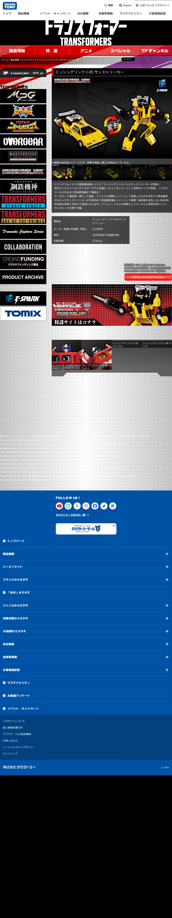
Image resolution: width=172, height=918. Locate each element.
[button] (56, 120)
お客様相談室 (11, 602)
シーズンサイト (13, 499)
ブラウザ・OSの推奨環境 (17, 666)
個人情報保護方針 (13, 659)
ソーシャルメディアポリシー (19, 679)
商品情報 (15, 59)
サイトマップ (10, 685)
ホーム (5, 59)
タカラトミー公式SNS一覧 (70, 447)
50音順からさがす (14, 563)
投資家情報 (10, 589)
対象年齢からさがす (15, 550)
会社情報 (8, 576)
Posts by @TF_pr (10, 79)
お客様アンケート (18, 628)
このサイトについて (14, 653)
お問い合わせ (10, 672)
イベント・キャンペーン (22, 640)
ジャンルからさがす (15, 537)
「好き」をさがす (18, 524)
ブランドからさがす (15, 512)
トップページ (15, 473)
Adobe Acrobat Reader (148, 264)
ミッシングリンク (30, 59)
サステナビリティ (18, 615)
